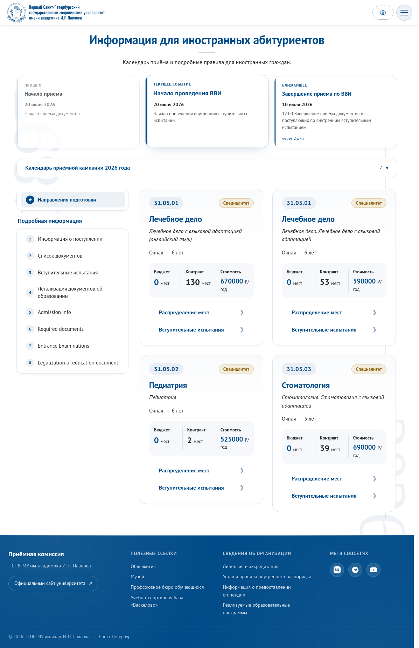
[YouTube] (373, 570)
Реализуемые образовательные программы (256, 609)
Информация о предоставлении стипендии (257, 591)
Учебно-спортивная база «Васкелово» (157, 601)
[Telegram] (355, 570)
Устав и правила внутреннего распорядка (267, 576)
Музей (137, 576)
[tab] (73, 199)
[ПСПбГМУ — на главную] (56, 12)
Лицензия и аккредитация (251, 566)
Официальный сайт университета (53, 583)
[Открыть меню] (404, 13)
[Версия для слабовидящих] (382, 13)
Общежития (143, 566)
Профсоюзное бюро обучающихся (167, 587)
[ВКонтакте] (337, 570)
